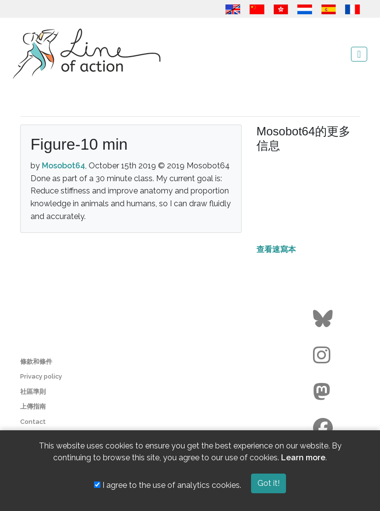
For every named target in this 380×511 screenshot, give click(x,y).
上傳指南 (33, 406)
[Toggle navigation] (359, 54)
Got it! (268, 483)
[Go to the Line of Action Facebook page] (324, 428)
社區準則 (33, 391)
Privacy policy (41, 376)
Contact (33, 421)
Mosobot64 (63, 165)
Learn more (303, 457)
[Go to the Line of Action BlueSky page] (324, 319)
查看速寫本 (276, 249)
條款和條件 (36, 361)
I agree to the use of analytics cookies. (167, 485)
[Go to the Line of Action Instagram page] (324, 355)
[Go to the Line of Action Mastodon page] (324, 392)
